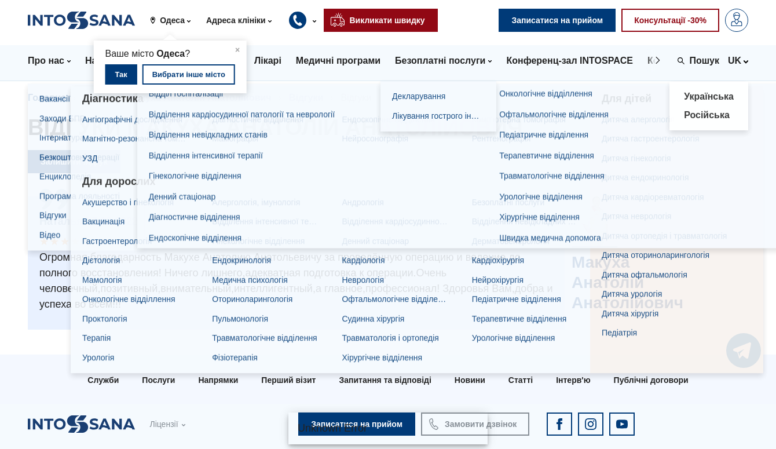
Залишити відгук (74, 161)
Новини (470, 380)
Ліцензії (163, 424)
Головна (47, 98)
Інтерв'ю (573, 380)
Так (121, 74)
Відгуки (306, 98)
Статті (520, 380)
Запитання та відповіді (385, 380)
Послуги (158, 380)
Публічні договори (651, 380)
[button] (175, 20)
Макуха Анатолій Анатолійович (200, 98)
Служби (103, 380)
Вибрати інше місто (188, 74)
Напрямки (218, 380)
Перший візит (288, 380)
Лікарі (97, 98)
